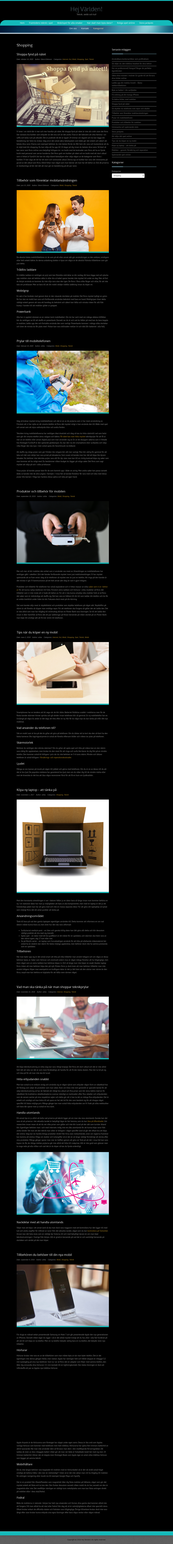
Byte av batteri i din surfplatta (124, 90)
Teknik (91, 59)
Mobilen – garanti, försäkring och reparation (130, 150)
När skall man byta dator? (100, 22)
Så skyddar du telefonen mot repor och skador (131, 108)
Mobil (74, 59)
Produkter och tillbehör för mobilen (41, 491)
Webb (87, 637)
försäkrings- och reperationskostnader (55, 757)
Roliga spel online (126, 22)
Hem (22, 22)
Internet (65, 59)
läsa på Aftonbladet (95, 1121)
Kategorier (98, 28)
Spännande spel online (121, 154)
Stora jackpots (146, 22)
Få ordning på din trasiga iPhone (125, 94)
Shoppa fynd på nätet (31, 54)
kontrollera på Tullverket (98, 1231)
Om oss (73, 28)
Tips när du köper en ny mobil (37, 632)
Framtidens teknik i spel (41, 22)
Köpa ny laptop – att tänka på (37, 790)
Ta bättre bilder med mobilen (124, 99)
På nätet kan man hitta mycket (72, 436)
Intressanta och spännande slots (125, 127)
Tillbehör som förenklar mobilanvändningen (47, 180)
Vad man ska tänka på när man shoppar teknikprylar (53, 987)
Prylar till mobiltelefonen (33, 341)
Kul (70, 59)
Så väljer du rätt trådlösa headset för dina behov (132, 63)
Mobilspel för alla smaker (70, 22)
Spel (86, 59)
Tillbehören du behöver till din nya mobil (44, 1254)
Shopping (80, 59)
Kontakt (85, 28)
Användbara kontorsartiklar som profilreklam (130, 59)
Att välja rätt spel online (122, 136)
